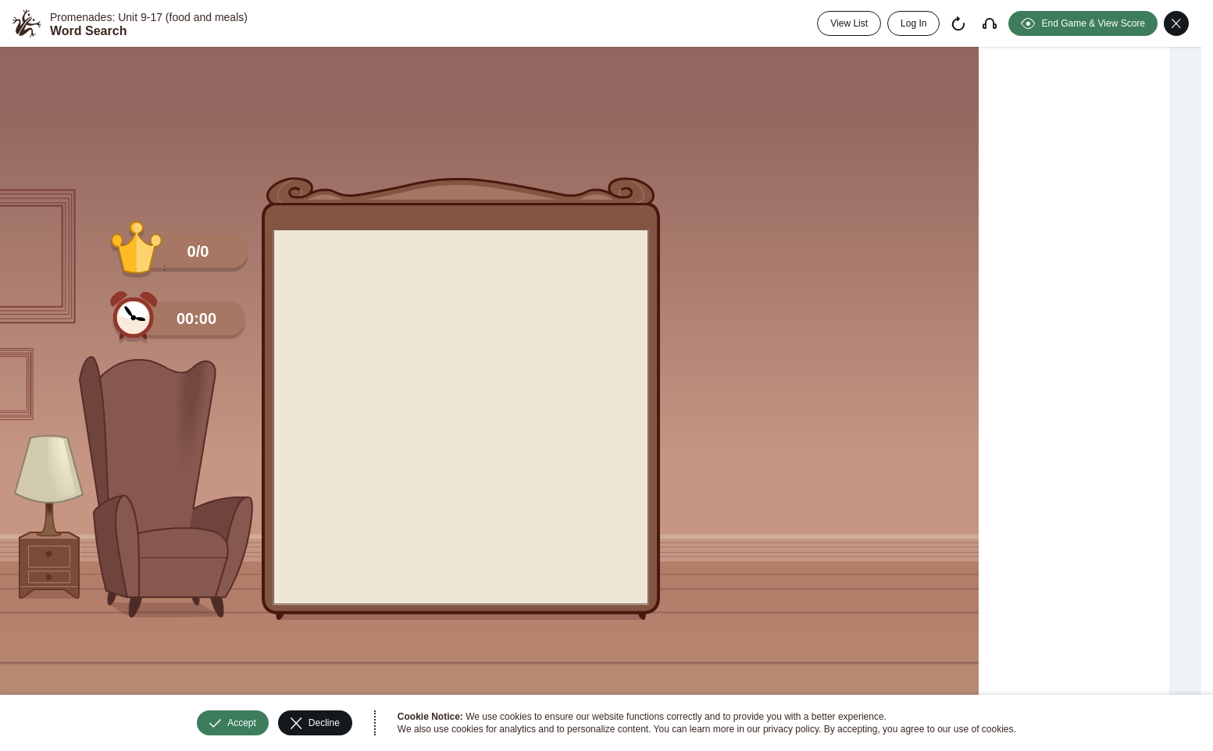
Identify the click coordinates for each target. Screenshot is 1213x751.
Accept (232, 723)
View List (849, 23)
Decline (315, 723)
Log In (913, 23)
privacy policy (791, 729)
